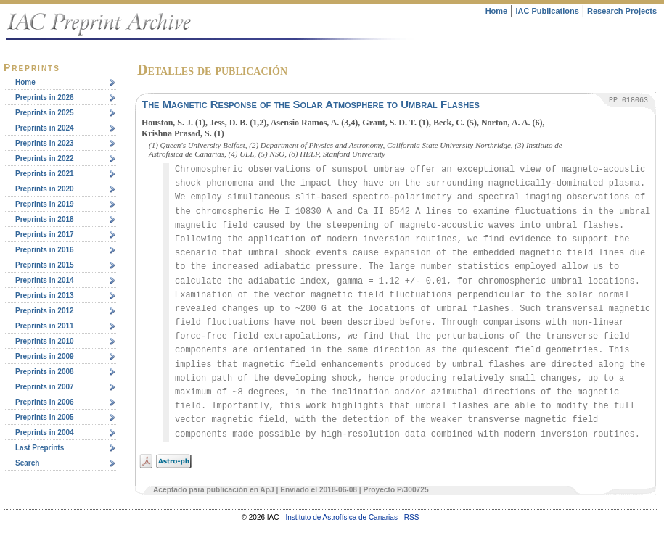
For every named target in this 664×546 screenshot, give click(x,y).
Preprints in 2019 (44, 204)
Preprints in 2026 (44, 98)
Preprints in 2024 (44, 128)
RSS (411, 517)
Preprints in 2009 (44, 356)
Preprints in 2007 (44, 387)
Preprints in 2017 (44, 235)
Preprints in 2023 (44, 143)
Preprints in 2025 (44, 113)
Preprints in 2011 (44, 326)
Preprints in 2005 (44, 417)
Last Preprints (39, 448)
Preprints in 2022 (44, 158)
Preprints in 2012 (44, 311)
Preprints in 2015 (44, 265)
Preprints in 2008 (44, 372)
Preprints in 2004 (44, 433)
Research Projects (622, 11)
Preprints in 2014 (44, 280)
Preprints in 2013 (44, 295)
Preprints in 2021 (44, 174)
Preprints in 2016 (44, 250)
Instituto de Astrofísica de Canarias (341, 517)
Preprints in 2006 (44, 402)
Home (496, 11)
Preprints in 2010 (44, 341)
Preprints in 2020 (44, 189)
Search (27, 463)
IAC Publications (546, 11)
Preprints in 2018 (44, 219)
